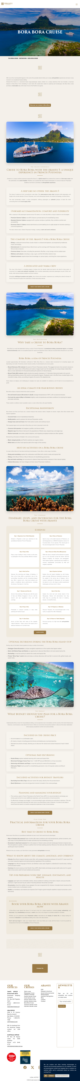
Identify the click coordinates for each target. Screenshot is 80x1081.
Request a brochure (46, 991)
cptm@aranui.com (12, 1021)
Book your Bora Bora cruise (40, 286)
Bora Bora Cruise (33, 58)
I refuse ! (51, 1075)
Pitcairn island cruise (30, 999)
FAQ (42, 989)
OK (45, 1075)
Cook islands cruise (29, 998)
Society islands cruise (30, 1001)
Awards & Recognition (47, 996)
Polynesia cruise (13, 58)
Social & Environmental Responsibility (47, 994)
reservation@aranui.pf (13, 1006)
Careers (43, 999)
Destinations (22, 58)
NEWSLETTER (65, 986)
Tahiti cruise (27, 991)
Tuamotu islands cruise (30, 1004)
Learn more (40, 632)
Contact (43, 1001)
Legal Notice (34, 1077)
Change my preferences (62, 1075)
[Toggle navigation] (77, 4)
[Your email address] (65, 1001)
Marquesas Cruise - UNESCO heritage (29, 994)
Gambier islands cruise (30, 1006)
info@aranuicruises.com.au (14, 1046)
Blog (42, 998)
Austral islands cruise (30, 996)
